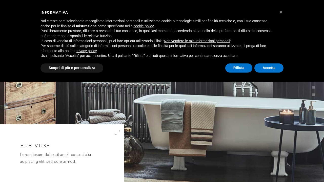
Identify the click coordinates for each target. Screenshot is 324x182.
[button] (281, 12)
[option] (162, 91)
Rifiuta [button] (239, 68)
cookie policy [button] (143, 26)
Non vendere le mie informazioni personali (197, 41)
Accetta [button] (268, 68)
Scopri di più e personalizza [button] (72, 68)
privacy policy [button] (86, 51)
